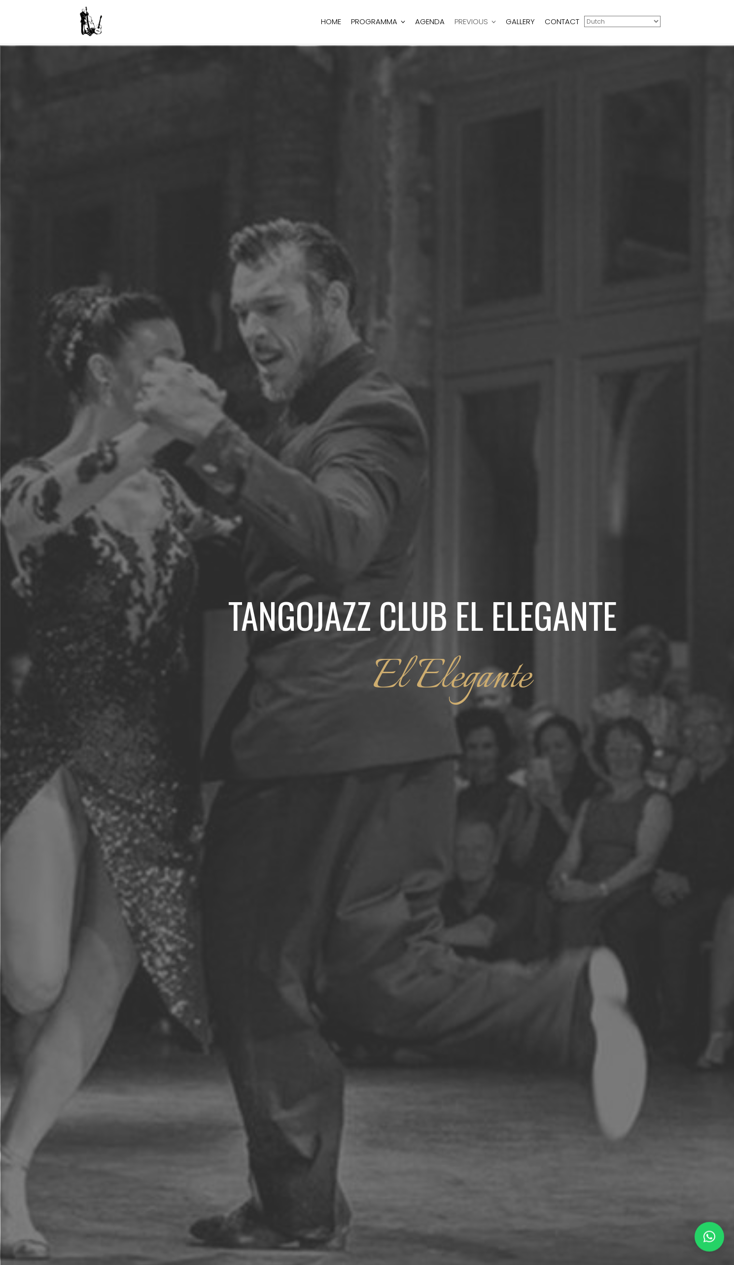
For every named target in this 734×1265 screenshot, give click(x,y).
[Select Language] (622, 21)
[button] (709, 1231)
